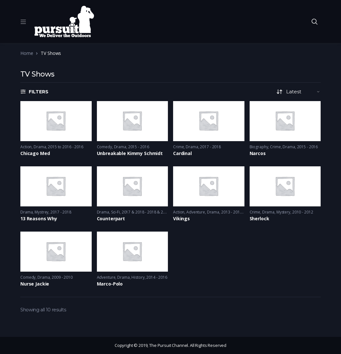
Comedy (104, 147)
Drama (40, 147)
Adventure (195, 212)
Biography (259, 147)
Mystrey (41, 212)
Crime (178, 147)
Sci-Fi (115, 212)
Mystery (283, 212)
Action (26, 147)
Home (26, 53)
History (137, 277)
